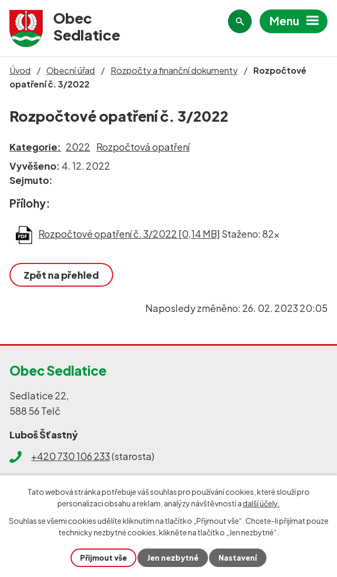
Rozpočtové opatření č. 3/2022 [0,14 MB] (129, 234)
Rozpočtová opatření (143, 147)
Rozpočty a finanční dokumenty (174, 70)
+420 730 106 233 (70, 456)
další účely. (261, 503)
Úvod (20, 70)
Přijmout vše (103, 557)
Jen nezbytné (173, 557)
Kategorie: (35, 147)
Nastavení (238, 557)
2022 (78, 147)
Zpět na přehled (61, 275)
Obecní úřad (70, 70)
